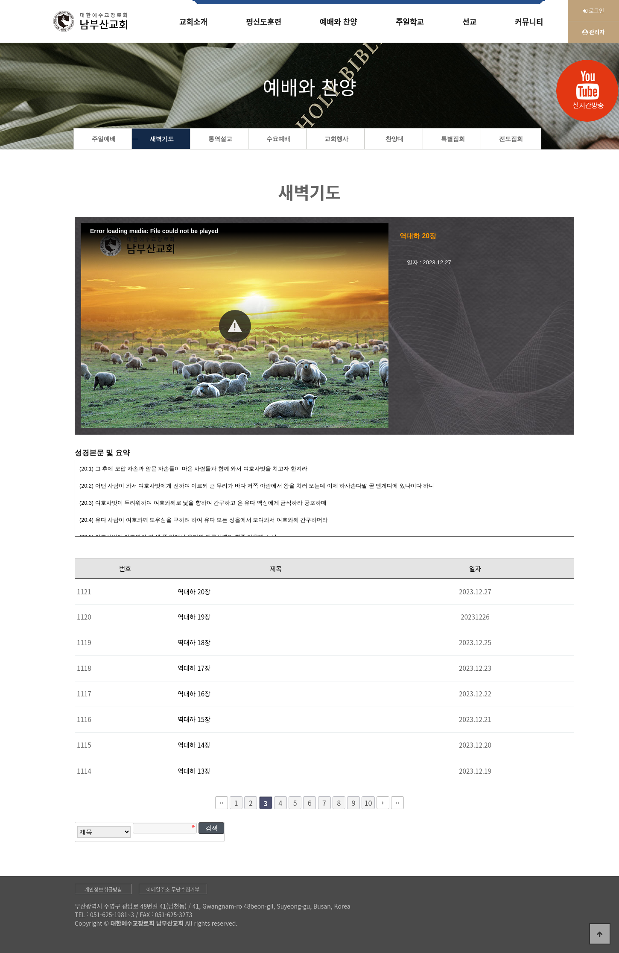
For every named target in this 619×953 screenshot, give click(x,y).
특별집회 (453, 139)
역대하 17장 (194, 667)
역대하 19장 (194, 616)
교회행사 (336, 139)
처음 (221, 802)
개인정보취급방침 (103, 889)
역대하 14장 (194, 744)
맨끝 (397, 802)
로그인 (593, 10)
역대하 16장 (194, 693)
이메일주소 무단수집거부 (173, 889)
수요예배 (278, 139)
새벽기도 (162, 139)
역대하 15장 (194, 719)
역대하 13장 (194, 770)
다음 (383, 802)
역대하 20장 (194, 591)
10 (368, 803)
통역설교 (220, 139)
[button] (235, 326)
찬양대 (394, 139)
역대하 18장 (194, 642)
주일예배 (104, 139)
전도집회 (511, 139)
